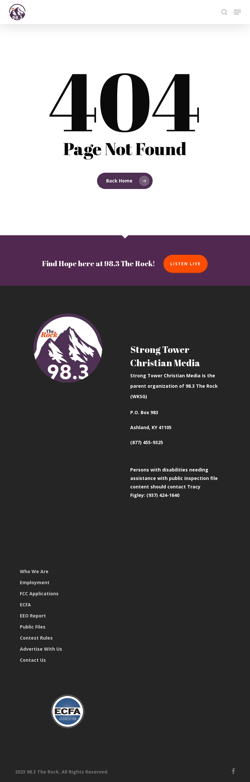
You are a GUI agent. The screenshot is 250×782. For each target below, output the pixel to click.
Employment (34, 582)
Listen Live (185, 264)
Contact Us (33, 660)
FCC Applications (39, 593)
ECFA (25, 604)
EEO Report (33, 616)
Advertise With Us (41, 649)
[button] (237, 12)
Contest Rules (36, 638)
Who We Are (34, 571)
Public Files (33, 627)
